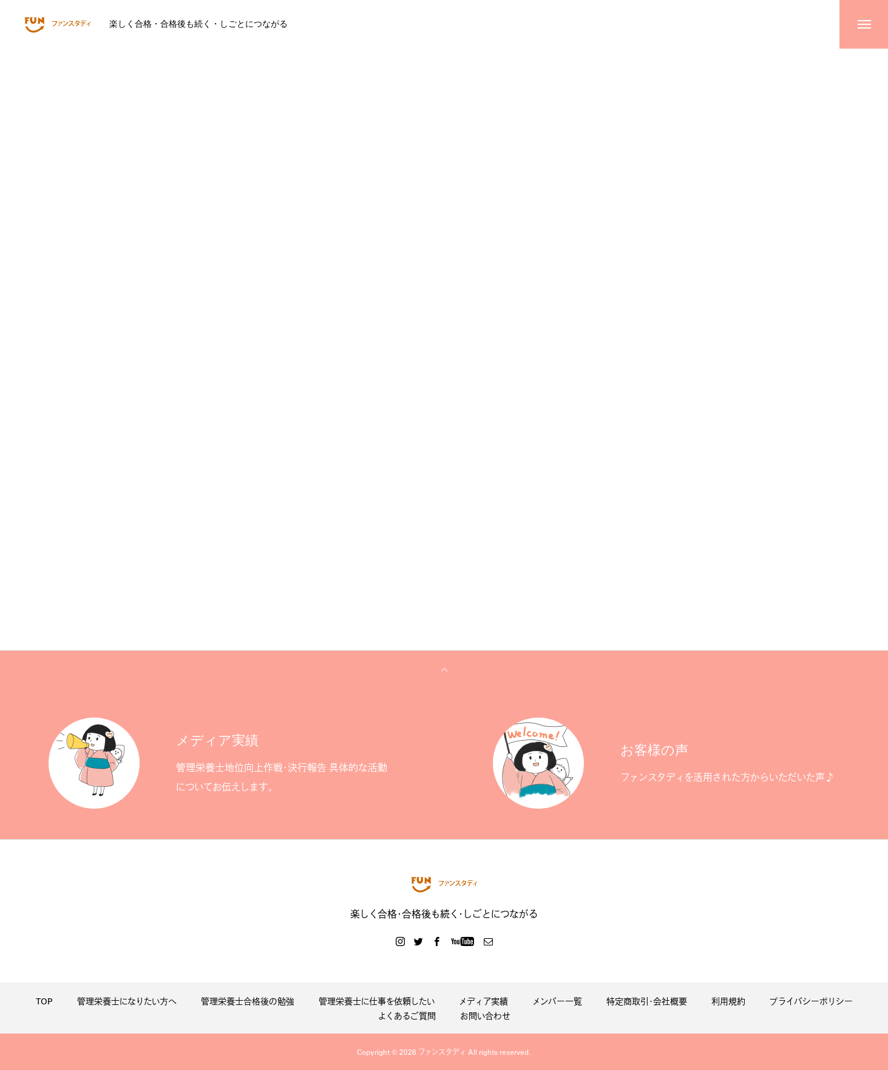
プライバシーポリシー (811, 1000)
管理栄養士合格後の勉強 (247, 1000)
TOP (44, 1000)
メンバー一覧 (557, 1000)
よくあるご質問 (407, 1015)
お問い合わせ (485, 1015)
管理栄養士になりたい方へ (127, 1000)
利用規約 (728, 1000)
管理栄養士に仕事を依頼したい (377, 1000)
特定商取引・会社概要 (646, 1000)
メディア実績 (483, 1000)
